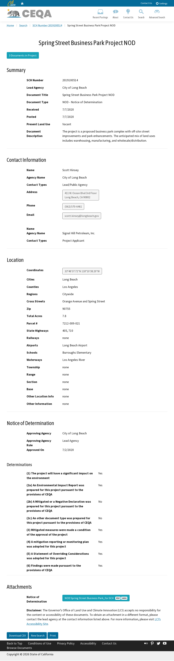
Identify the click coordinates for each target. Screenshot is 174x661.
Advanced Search (157, 13)
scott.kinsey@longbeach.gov (82, 216)
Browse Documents (19, 648)
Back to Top (14, 644)
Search (141, 13)
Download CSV (17, 636)
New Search (38, 636)
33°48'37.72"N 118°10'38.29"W (82, 271)
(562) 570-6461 (73, 207)
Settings (161, 3)
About (115, 13)
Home (10, 25)
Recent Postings (100, 13)
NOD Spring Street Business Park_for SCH (96, 598)
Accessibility (88, 644)
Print (53, 636)
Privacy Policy (65, 644)
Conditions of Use (39, 644)
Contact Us (146, 3)
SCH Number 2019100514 (47, 25)
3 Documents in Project (23, 55)
